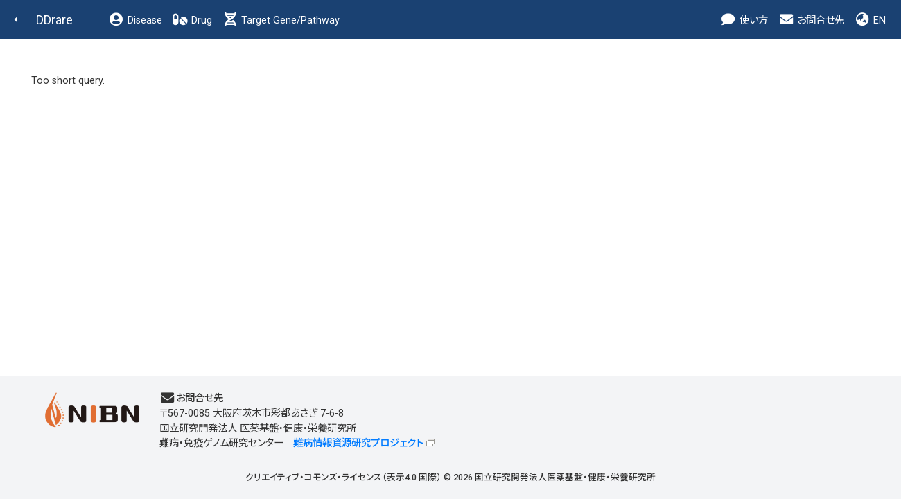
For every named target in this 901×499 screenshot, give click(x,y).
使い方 (744, 20)
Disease (135, 20)
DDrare (54, 19)
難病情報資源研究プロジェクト (358, 443)
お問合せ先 (811, 20)
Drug (192, 20)
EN (870, 20)
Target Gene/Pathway (281, 20)
